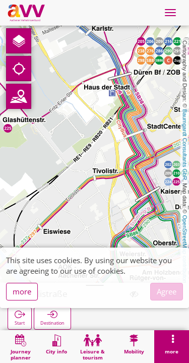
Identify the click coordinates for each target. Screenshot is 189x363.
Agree (166, 291)
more (22, 291)
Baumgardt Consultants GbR (185, 144)
